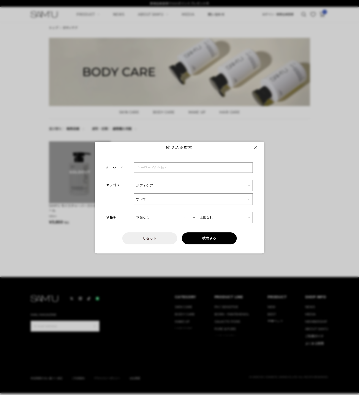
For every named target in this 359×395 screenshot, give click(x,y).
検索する (209, 238)
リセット (150, 238)
